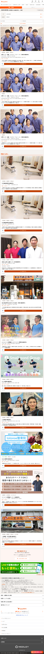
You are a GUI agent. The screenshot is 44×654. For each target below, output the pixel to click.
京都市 (27, 4)
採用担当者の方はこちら (22, 615)
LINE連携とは (39, 574)
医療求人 (27, 580)
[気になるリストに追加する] (2, 64)
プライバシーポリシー (6, 633)
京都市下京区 (32, 4)
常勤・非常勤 (11, 7)
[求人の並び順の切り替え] (11, 21)
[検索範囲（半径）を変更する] (33, 21)
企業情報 (3, 641)
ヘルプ (3, 621)
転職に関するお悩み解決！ (22, 601)
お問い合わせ (4, 624)
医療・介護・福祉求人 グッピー (6, 4)
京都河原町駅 (38, 4)
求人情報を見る (23, 63)
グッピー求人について (6, 618)
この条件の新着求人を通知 (22, 558)
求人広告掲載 (4, 627)
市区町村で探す (40, 10)
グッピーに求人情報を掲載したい (27, 592)
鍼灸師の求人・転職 (16, 4)
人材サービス (3, 638)
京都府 (23, 4)
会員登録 (3, 584)
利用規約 (3, 630)
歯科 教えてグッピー (22, 605)
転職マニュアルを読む (22, 598)
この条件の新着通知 (13, 23)
